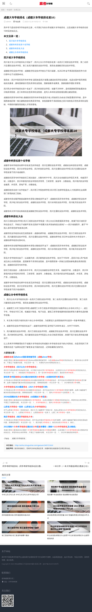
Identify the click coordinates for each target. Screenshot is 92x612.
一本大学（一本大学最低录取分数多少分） (71, 466)
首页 (3, 10)
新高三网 (38, 564)
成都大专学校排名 (18, 438)
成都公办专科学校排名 (18, 52)
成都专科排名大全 (16, 48)
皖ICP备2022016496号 (51, 564)
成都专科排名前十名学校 (19, 44)
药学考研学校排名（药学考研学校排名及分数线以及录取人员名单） (31, 466)
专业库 (9, 10)
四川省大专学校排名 (17, 40)
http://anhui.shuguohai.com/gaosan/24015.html (34, 445)
